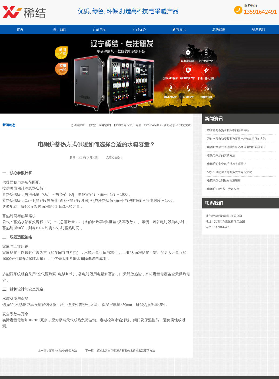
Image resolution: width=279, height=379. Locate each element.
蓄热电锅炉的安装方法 (63, 350)
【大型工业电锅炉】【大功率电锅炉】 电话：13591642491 (123, 125)
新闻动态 (169, 125)
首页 (20, 29)
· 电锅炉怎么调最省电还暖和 (223, 180)
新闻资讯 (179, 29)
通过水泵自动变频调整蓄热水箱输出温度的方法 (125, 350)
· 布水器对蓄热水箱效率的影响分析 (227, 130)
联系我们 (258, 29)
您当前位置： (79, 125)
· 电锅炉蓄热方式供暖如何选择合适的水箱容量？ (236, 147)
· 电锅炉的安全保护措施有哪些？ (226, 163)
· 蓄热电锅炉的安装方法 (220, 155)
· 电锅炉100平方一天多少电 (222, 189)
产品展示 (99, 29)
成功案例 (218, 29)
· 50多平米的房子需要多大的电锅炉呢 (229, 172)
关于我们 (59, 29)
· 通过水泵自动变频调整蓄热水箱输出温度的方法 (236, 138)
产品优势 (139, 29)
